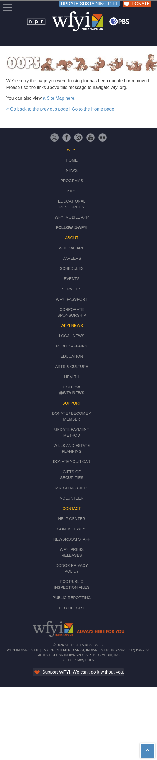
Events (71, 279)
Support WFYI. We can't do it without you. (78, 672)
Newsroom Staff (71, 539)
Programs (71, 180)
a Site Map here (58, 98)
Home (72, 160)
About (71, 238)
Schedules (72, 268)
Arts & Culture (71, 366)
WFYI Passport (72, 299)
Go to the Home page (93, 109)
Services (72, 289)
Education (71, 356)
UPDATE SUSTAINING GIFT (89, 3)
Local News (71, 336)
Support (71, 403)
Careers (71, 258)
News (72, 170)
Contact (72, 508)
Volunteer (72, 498)
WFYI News (72, 325)
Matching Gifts (71, 488)
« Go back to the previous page (37, 109)
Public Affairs (71, 346)
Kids (71, 191)
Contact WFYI (71, 529)
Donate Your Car (72, 461)
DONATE (136, 3)
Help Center (71, 518)
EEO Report (71, 608)
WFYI (72, 150)
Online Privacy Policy (78, 660)
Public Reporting (72, 597)
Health (71, 377)
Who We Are (72, 248)
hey (144, 746)
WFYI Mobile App (72, 217)
